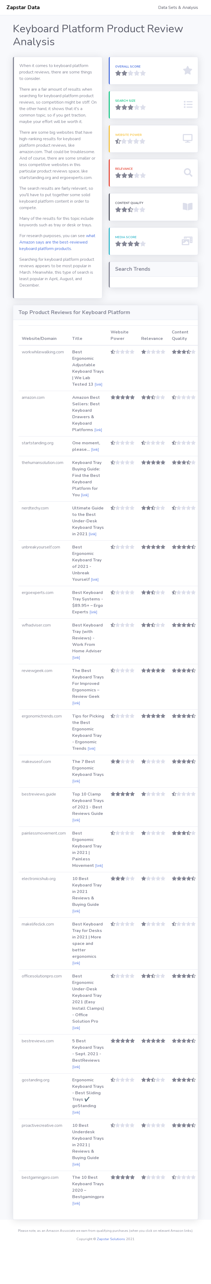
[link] (98, 419)
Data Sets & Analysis (178, 7)
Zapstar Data (23, 7)
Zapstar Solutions (111, 1273)
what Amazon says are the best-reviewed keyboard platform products (57, 242)
